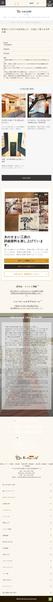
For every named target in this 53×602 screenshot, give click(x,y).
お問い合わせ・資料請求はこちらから (26, 274)
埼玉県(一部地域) (41, 464)
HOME (13, 22)
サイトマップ (7, 586)
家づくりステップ (8, 491)
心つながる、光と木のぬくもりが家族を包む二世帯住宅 (39, 121)
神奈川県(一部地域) (27, 464)
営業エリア (3, 464)
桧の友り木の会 (8, 542)
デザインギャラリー (9, 497)
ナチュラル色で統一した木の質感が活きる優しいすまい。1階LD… (13, 128)
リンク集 (5, 573)
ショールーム (7, 510)
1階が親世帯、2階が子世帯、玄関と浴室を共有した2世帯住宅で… (39, 128)
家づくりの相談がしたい (26, 261)
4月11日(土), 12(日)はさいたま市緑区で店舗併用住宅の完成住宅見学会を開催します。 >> (26, 293)
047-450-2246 (28, 471)
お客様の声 (6, 504)
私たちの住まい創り (9, 485)
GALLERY (20, 22)
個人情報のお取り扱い (10, 593)
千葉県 (11, 464)
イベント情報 (7, 529)
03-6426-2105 (30, 473)
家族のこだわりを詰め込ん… (34, 22)
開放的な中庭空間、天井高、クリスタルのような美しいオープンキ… (13, 167)
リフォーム (6, 516)
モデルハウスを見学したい (26, 266)
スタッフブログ (8, 561)
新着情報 (5, 535)
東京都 (17, 464)
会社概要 (5, 548)
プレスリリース (8, 567)
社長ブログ (6, 554)
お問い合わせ (7, 580)
